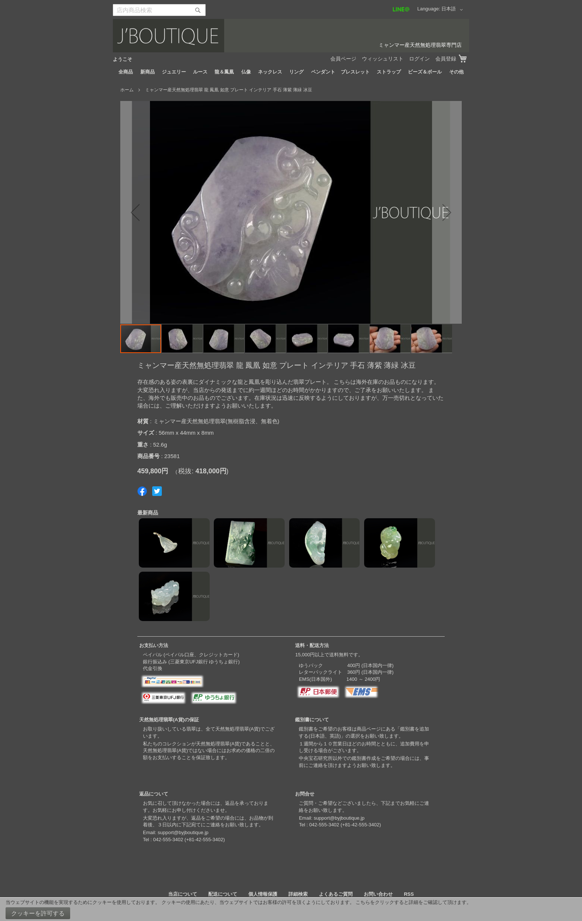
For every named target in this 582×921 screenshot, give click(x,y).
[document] (291, 909)
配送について (222, 894)
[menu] (291, 72)
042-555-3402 (168, 839)
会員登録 (445, 59)
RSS (409, 894)
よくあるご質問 (336, 894)
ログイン (419, 59)
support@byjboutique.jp (183, 832)
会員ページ (343, 59)
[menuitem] (125, 72)
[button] (453, 10)
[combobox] (159, 10)
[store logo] (291, 35)
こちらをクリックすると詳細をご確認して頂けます (411, 902)
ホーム (127, 89)
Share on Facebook (142, 491)
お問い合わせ (378, 894)
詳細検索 (298, 894)
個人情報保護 (262, 894)
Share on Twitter (157, 491)
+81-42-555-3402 (204, 839)
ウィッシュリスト (382, 59)
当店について (182, 894)
